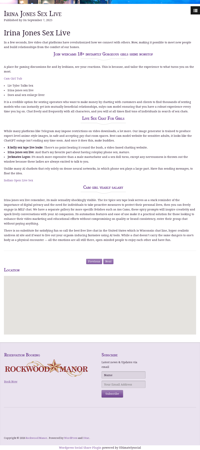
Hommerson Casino (17, 417)
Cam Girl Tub (13, 78)
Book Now (10, 381)
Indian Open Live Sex (18, 180)
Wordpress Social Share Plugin (80, 447)
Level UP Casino (15, 431)
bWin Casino (12, 422)
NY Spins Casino (15, 426)
